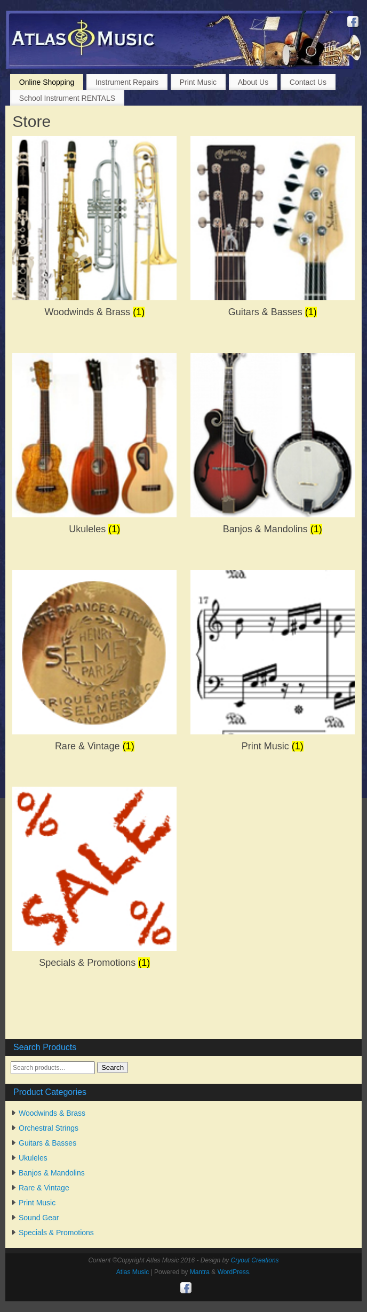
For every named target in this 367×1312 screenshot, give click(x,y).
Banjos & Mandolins (52, 1173)
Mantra (200, 1272)
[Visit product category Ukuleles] (94, 447)
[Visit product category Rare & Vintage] (94, 664)
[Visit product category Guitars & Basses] (272, 230)
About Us (253, 82)
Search (112, 1067)
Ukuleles (33, 1158)
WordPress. (234, 1272)
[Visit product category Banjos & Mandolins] (272, 447)
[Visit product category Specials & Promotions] (94, 881)
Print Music (198, 82)
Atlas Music (132, 1272)
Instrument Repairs (126, 82)
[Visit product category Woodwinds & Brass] (94, 230)
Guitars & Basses (47, 1143)
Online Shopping (47, 82)
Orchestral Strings (48, 1128)
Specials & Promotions (56, 1232)
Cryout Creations (255, 1260)
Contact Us (308, 82)
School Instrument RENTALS (67, 98)
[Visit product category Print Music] (272, 664)
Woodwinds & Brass (52, 1113)
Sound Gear (39, 1217)
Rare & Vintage (44, 1187)
